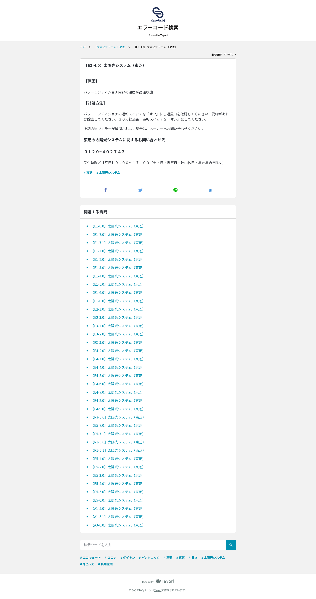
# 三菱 (168, 557)
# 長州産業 (105, 564)
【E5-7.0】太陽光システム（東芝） (118, 425)
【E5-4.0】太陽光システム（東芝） (118, 483)
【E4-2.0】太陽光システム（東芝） (118, 350)
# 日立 (193, 557)
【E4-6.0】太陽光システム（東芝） (118, 383)
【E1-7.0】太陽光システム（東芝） (118, 234)
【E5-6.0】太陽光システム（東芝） (118, 500)
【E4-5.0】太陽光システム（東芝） (118, 375)
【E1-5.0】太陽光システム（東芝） (118, 284)
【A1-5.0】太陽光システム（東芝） (118, 508)
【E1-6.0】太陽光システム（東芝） (118, 292)
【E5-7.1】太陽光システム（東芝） (118, 433)
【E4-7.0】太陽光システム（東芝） (118, 392)
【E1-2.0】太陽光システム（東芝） (118, 259)
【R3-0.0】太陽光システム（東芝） (118, 417)
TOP (82, 47)
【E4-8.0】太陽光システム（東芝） (118, 400)
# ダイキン (127, 557)
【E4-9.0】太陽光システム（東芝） (118, 408)
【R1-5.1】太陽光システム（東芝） (118, 450)
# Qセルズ (87, 564)
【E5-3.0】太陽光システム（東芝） (118, 475)
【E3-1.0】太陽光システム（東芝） (118, 325)
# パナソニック (149, 557)
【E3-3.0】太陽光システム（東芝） (118, 342)
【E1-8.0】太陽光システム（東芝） (118, 300)
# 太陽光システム (108, 172)
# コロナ (110, 557)
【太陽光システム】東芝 (109, 47)
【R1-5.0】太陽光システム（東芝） (118, 441)
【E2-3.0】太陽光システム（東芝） (118, 317)
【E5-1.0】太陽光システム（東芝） (118, 458)
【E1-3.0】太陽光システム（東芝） (118, 267)
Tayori (157, 590)
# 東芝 (88, 172)
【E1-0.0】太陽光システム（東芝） (118, 226)
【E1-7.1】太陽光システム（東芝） (118, 242)
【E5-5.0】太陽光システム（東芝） (118, 491)
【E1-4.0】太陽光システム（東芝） (118, 276)
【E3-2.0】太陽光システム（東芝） (118, 334)
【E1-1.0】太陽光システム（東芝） (118, 250)
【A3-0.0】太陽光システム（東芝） (118, 525)
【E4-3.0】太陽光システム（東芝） (118, 358)
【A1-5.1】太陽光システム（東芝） (118, 516)
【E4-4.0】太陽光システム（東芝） (118, 367)
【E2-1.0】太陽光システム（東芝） (118, 309)
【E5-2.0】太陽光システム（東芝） (118, 466)
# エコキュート (90, 557)
